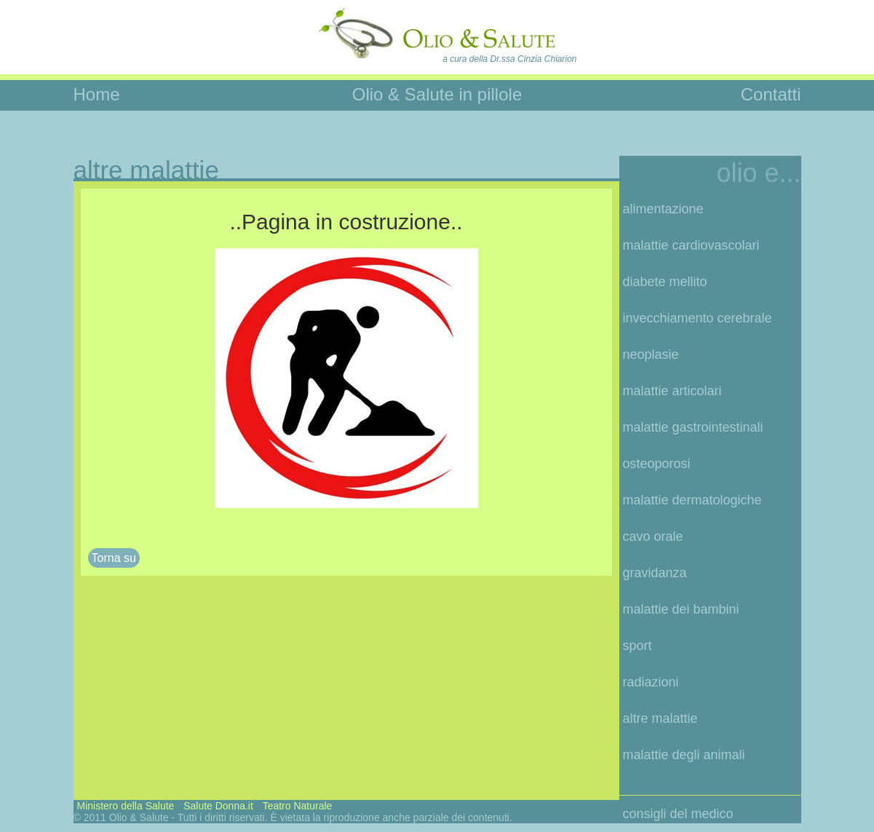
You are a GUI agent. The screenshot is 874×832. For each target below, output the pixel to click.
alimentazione (663, 209)
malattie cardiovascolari (691, 245)
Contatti (771, 94)
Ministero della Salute (126, 806)
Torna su (114, 558)
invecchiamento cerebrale (697, 318)
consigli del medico (678, 814)
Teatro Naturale (298, 806)
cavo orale (653, 536)
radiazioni (651, 682)
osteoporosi (657, 463)
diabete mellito (665, 281)
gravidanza (655, 573)
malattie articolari (672, 391)
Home (97, 94)
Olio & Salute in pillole (437, 94)
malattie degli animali (684, 755)
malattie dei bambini (681, 609)
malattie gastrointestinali (693, 427)
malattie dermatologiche (692, 500)
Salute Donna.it (218, 806)
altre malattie (660, 718)
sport (637, 645)
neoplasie (651, 354)
